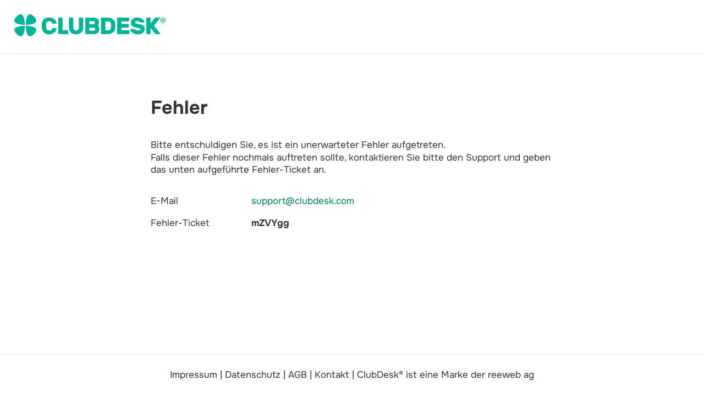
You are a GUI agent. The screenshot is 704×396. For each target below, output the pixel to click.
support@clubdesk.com (302, 201)
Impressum (193, 375)
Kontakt (332, 375)
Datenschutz (252, 375)
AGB (297, 375)
